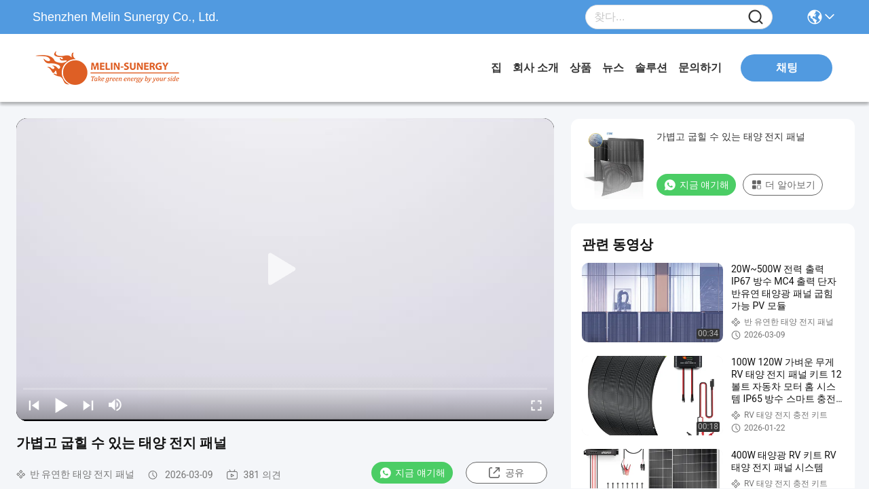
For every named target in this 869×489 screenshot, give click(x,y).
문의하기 (700, 67)
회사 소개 (536, 67)
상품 (580, 67)
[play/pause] (61, 405)
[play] (285, 270)
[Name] (755, 17)
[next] (88, 405)
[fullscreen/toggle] (536, 405)
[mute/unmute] (115, 405)
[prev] (34, 405)
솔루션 (651, 67)
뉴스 (613, 67)
